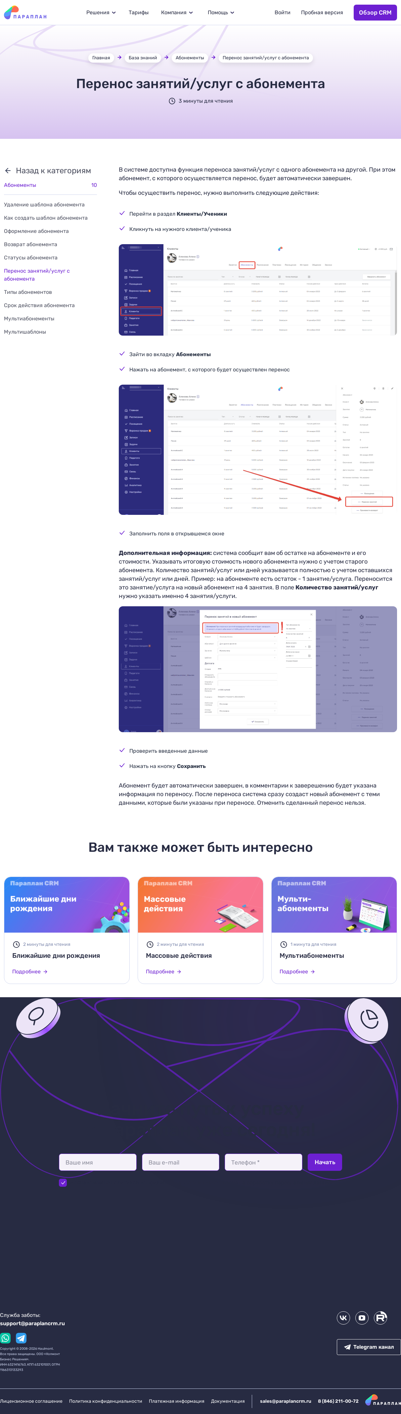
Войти (282, 12)
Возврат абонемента (30, 244)
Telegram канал (369, 1347)
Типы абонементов (28, 292)
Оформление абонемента (36, 231)
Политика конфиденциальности (105, 1401)
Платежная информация (176, 1401)
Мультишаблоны (25, 332)
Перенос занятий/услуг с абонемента (266, 58)
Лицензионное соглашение (31, 1401)
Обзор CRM (375, 12)
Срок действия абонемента (39, 305)
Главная (101, 58)
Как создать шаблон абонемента (46, 218)
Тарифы (139, 12)
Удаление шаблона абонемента (44, 204)
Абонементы (190, 58)
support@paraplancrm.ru (32, 1323)
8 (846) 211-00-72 (338, 1401)
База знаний (143, 58)
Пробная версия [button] (322, 12)
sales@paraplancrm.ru (285, 1401)
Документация (228, 1401)
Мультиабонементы (29, 318)
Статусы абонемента (31, 257)
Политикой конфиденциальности (154, 1182)
